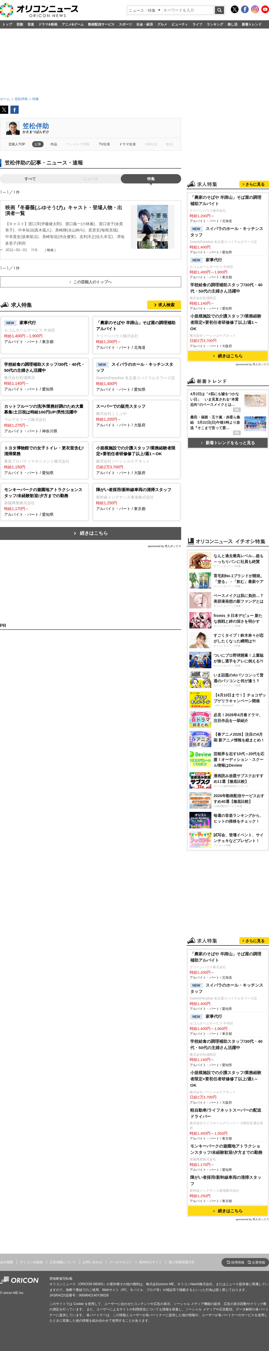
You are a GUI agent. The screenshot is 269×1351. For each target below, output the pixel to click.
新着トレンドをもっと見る (228, 442)
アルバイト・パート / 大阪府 (136, 415)
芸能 (19, 24)
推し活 (232, 24)
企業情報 (258, 1262)
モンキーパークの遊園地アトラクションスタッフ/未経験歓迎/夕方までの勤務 (226, 1149)
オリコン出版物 (31, 1262)
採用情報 (237, 1262)
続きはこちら (94, 533)
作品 (54, 144)
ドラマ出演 (127, 144)
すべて (30, 179)
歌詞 (169, 144)
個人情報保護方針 (182, 1262)
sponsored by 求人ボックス (164, 546)
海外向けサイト (150, 1262)
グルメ (162, 24)
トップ (7, 24)
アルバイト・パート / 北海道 (136, 335)
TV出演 (104, 144)
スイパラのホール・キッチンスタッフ (226, 231)
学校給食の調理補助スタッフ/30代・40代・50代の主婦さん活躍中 (226, 287)
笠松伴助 (36, 126)
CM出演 (151, 144)
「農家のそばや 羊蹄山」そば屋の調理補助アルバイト (225, 200)
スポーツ (125, 24)
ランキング (215, 24)
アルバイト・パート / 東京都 (44, 332)
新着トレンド (252, 24)
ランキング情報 (77, 144)
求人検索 (166, 304)
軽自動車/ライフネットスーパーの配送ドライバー (225, 1113)
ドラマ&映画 (47, 24)
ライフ (197, 24)
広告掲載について (63, 1262)
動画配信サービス (101, 24)
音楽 (30, 24)
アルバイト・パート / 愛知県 (44, 376)
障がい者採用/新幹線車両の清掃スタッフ (225, 1180)
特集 (151, 179)
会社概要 (6, 1262)
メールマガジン (120, 1262)
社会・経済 (144, 24)
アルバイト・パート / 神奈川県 (44, 418)
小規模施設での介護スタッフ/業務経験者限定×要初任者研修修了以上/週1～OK (225, 322)
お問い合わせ (92, 1262)
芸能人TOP (17, 144)
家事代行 (206, 260)
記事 (38, 144)
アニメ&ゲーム (73, 24)
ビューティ (180, 24)
